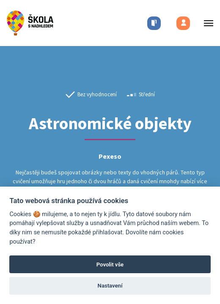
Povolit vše (110, 264)
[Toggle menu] (206, 23)
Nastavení (110, 285)
